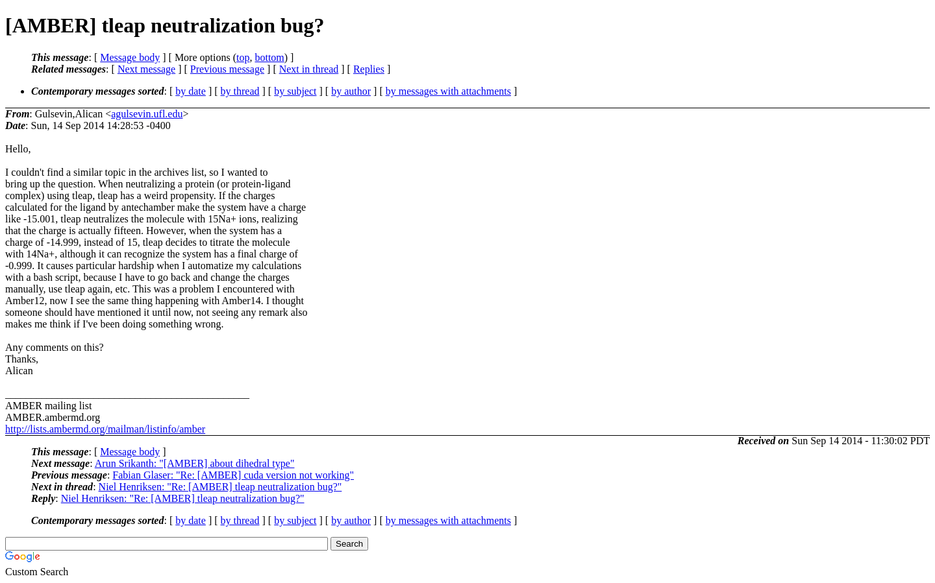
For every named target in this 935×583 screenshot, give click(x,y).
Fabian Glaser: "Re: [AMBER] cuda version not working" (233, 475)
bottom (269, 57)
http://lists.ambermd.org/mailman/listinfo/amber (105, 428)
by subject (295, 91)
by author (351, 91)
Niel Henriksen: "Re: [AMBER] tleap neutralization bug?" (220, 486)
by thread (240, 91)
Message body (130, 57)
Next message (146, 69)
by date (190, 91)
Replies (368, 69)
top (242, 57)
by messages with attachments (448, 91)
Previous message (227, 69)
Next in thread (309, 69)
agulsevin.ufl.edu (146, 113)
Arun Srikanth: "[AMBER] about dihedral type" (195, 463)
